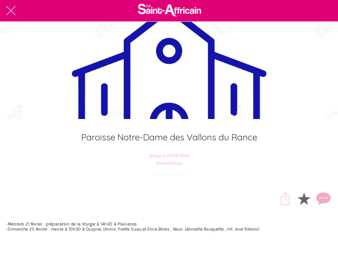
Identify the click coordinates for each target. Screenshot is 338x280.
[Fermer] (11, 11)
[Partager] (285, 198)
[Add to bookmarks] (303, 198)
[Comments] (322, 198)
